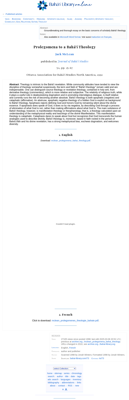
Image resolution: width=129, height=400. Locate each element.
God (18, 22)
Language (55, 347)
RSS (70, 385)
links (79, 382)
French (72, 348)
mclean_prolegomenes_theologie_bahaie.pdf (75, 320)
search (51, 376)
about (52, 385)
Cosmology (10, 22)
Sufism (34, 22)
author (60, 376)
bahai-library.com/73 (79, 358)
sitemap (58, 373)
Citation (94, 358)
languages (65, 379)
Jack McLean (64, 54)
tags (79, 376)
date (73, 376)
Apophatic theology (104, 19)
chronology (77, 373)
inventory (77, 379)
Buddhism (15, 19)
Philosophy (88, 19)
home (49, 373)
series (66, 373)
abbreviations (68, 382)
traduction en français (101, 37)
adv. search (53, 379)
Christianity (28, 19)
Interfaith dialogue (55, 19)
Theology (42, 22)
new (77, 385)
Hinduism (39, 19)
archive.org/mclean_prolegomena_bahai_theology (96, 341)
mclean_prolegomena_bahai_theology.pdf (70, 140)
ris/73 (101, 358)
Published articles (14, 14)
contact (61, 385)
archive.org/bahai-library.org (101, 344)
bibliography (53, 382)
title (66, 376)
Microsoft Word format (70, 37)
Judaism (77, 19)
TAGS (7, 19)
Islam (68, 19)
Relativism (25, 22)
